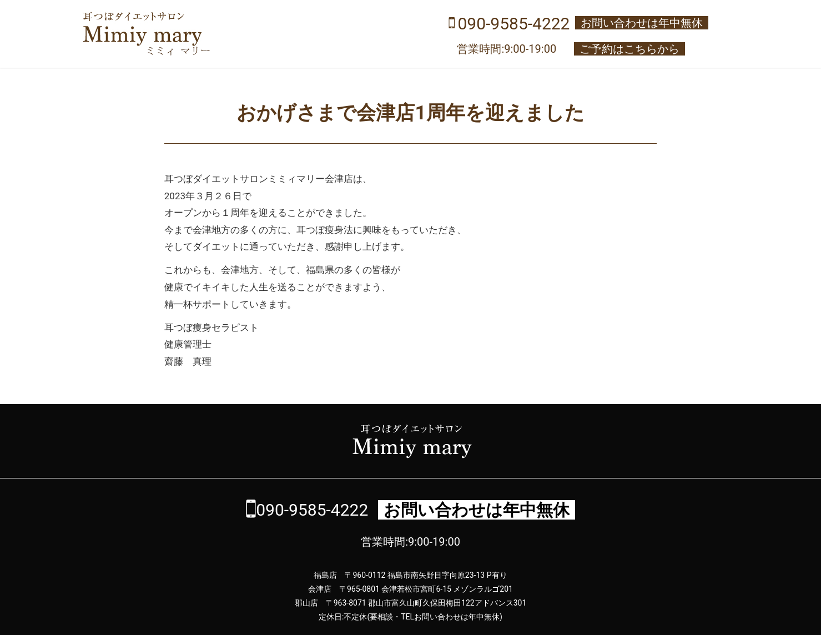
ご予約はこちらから (629, 49)
